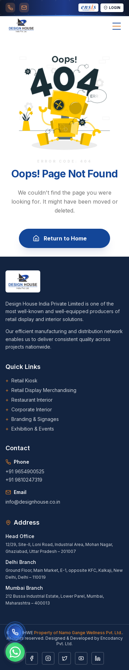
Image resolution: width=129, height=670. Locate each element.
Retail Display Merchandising (41, 390)
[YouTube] (81, 658)
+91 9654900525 (25, 471)
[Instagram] (48, 658)
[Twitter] (64, 658)
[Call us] (15, 632)
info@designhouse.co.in (33, 502)
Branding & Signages (32, 419)
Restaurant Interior (29, 399)
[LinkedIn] (98, 658)
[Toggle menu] (116, 26)
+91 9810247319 (24, 480)
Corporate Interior (29, 409)
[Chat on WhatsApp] (15, 652)
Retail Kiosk (21, 380)
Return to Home (64, 239)
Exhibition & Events (30, 428)
